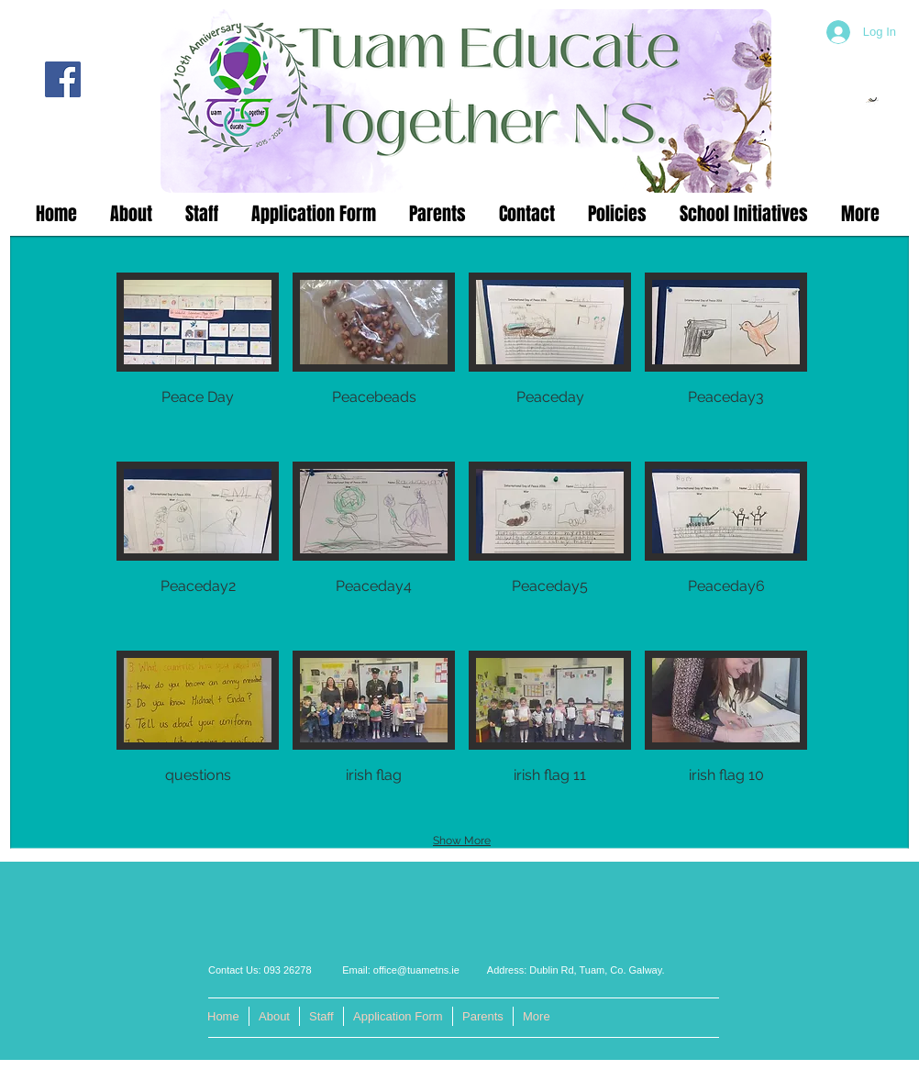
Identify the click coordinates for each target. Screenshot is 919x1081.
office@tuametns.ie (416, 969)
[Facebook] (63, 79)
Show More (462, 840)
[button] (197, 360)
